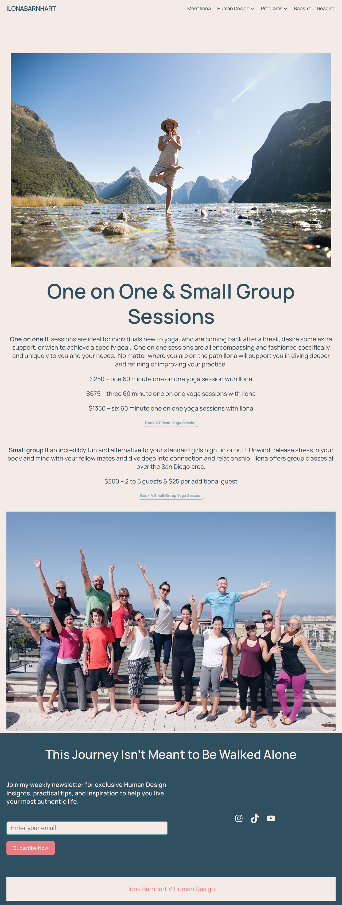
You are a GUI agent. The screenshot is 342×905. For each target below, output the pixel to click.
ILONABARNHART (31, 8)
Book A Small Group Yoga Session (171, 495)
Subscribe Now (30, 848)
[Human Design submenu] (253, 8)
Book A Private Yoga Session (171, 423)
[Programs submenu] (285, 8)
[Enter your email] (87, 828)
